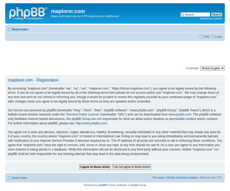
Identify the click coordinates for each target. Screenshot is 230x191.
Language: (192, 68)
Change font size (218, 28)
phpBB (102, 185)
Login (218, 36)
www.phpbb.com (179, 114)
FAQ (207, 36)
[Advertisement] (99, 53)
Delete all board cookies (182, 177)
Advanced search (211, 18)
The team (158, 177)
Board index (20, 29)
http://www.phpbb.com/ (91, 123)
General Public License (82, 114)
